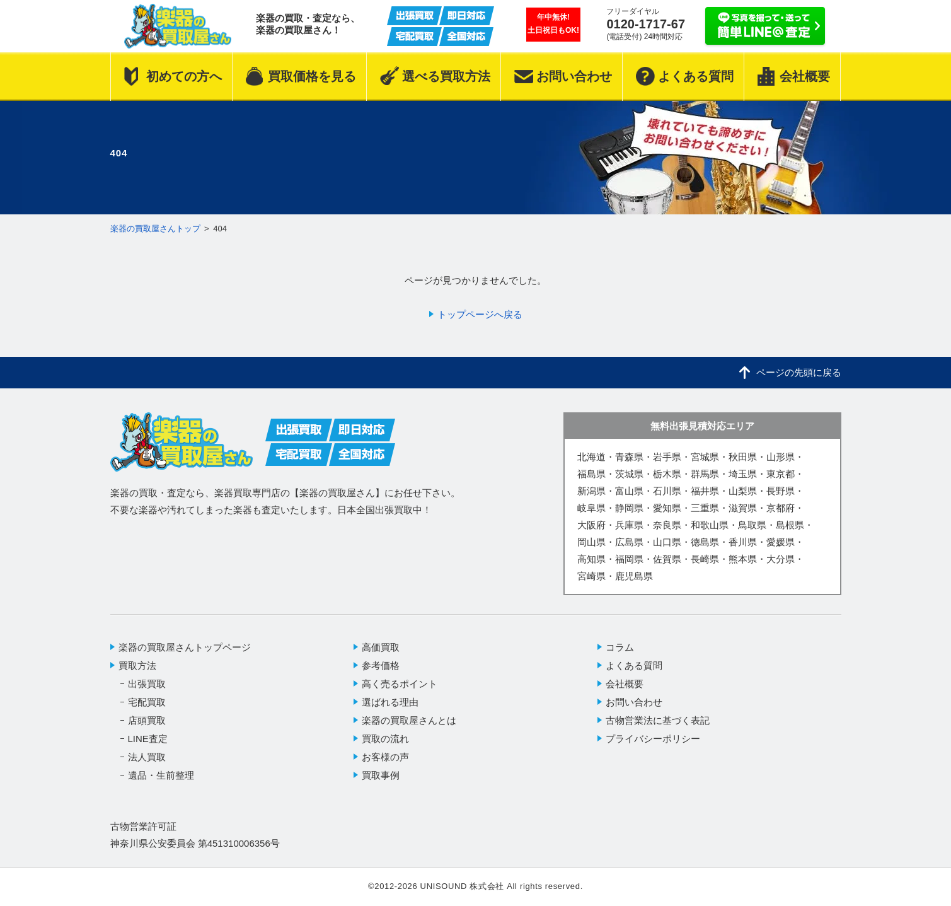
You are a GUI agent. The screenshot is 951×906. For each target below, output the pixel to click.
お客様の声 (385, 757)
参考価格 (381, 665)
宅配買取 (147, 702)
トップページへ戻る (479, 314)
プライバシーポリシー (653, 738)
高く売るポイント (399, 683)
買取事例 (381, 775)
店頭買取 (147, 720)
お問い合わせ (634, 702)
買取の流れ (385, 738)
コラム (620, 647)
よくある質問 (634, 665)
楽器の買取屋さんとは (409, 720)
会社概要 (624, 683)
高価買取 (381, 647)
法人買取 (147, 757)
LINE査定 (148, 738)
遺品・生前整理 (161, 775)
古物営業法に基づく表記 (658, 720)
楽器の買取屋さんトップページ (184, 647)
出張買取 (147, 683)
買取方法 (137, 665)
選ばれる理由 (390, 702)
